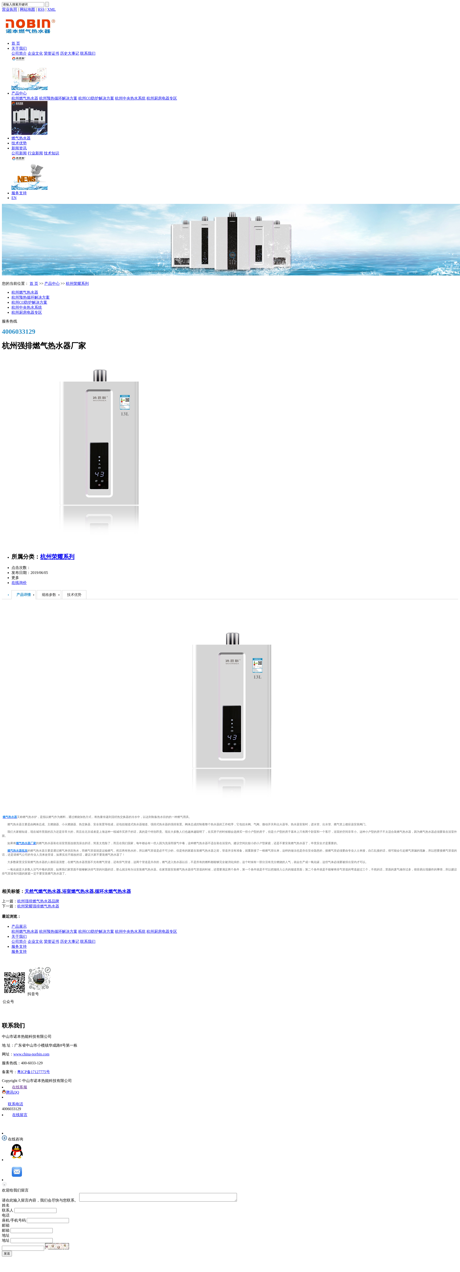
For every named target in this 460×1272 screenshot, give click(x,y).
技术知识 (51, 153)
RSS (41, 9)
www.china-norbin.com (31, 1054)
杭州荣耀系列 (77, 283)
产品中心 (19, 93)
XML (51, 9)
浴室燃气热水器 (78, 891)
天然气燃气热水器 (43, 891)
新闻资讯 (19, 148)
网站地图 (27, 9)
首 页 (15, 43)
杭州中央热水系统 (130, 98)
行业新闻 (35, 153)
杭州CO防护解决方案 (96, 98)
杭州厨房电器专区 (161, 98)
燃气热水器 (21, 138)
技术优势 (19, 143)
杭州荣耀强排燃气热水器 (38, 906)
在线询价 (19, 583)
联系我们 (87, 53)
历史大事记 (69, 53)
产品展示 (19, 926)
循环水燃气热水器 (113, 891)
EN (13, 198)
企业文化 (35, 53)
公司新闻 (19, 153)
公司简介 (19, 53)
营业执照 (9, 9)
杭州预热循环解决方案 (58, 98)
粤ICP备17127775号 (33, 1072)
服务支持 (19, 193)
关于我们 (19, 48)
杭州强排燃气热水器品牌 (38, 901)
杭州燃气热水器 (24, 98)
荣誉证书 (51, 53)
